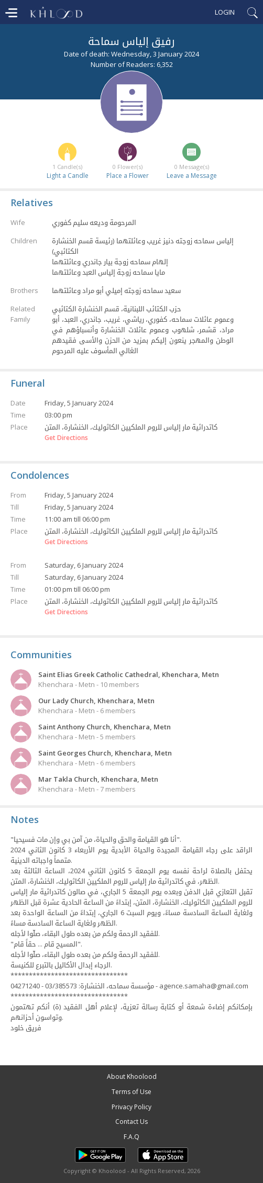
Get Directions (66, 438)
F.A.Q (131, 1136)
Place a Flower (127, 175)
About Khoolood (132, 1076)
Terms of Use (131, 1091)
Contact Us (131, 1121)
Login (225, 12)
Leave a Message (192, 175)
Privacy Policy (131, 1106)
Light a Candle (68, 175)
